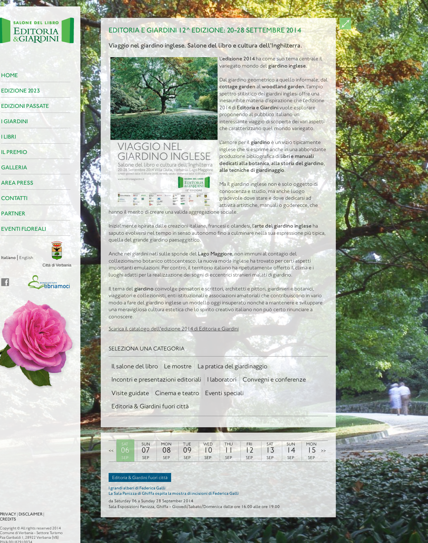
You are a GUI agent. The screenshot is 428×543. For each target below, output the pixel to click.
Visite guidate (130, 393)
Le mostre (177, 366)
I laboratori (222, 379)
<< (111, 450)
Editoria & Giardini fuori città (150, 406)
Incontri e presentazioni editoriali (156, 379)
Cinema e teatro (177, 393)
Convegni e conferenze (274, 379)
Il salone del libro (134, 366)
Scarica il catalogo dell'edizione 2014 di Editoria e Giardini (174, 328)
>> (323, 450)
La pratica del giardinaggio (232, 366)
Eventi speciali (224, 393)
